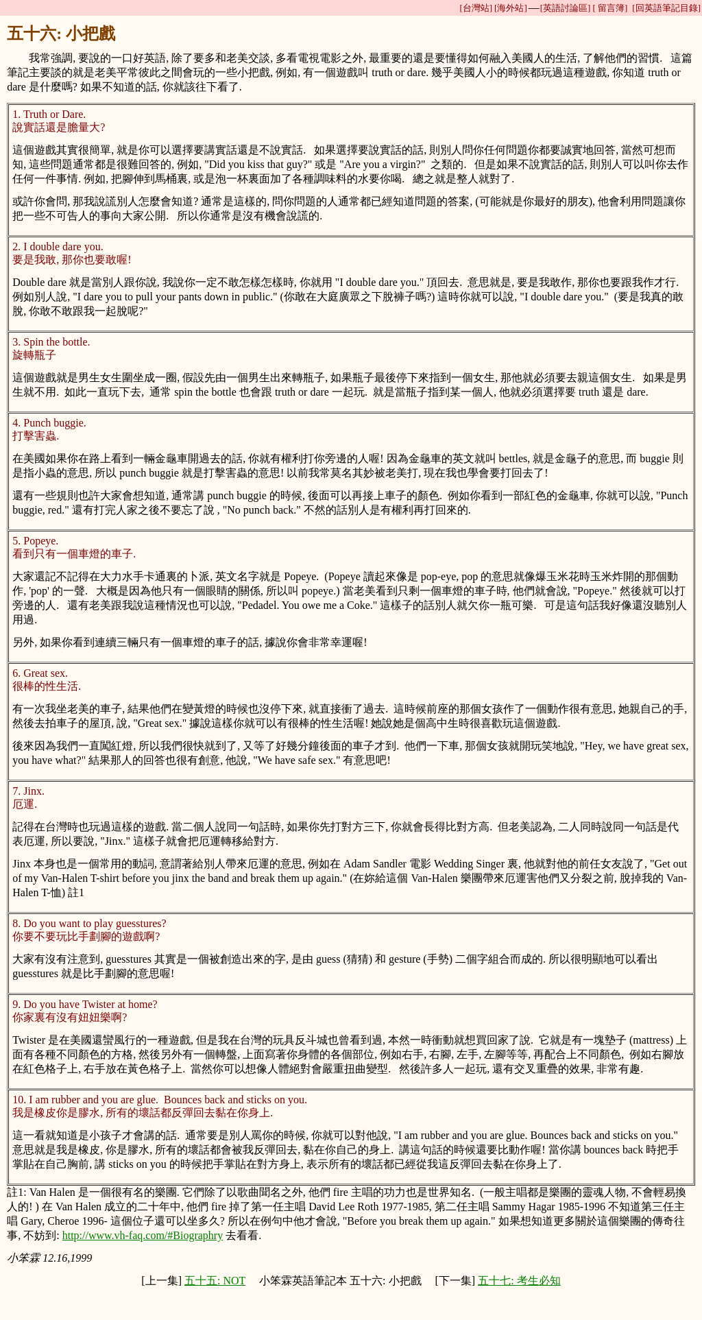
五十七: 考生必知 (519, 1280)
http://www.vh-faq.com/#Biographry (142, 1235)
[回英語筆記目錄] (666, 8)
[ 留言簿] (609, 8)
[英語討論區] (565, 8)
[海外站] (510, 8)
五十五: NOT (214, 1280)
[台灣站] (475, 8)
